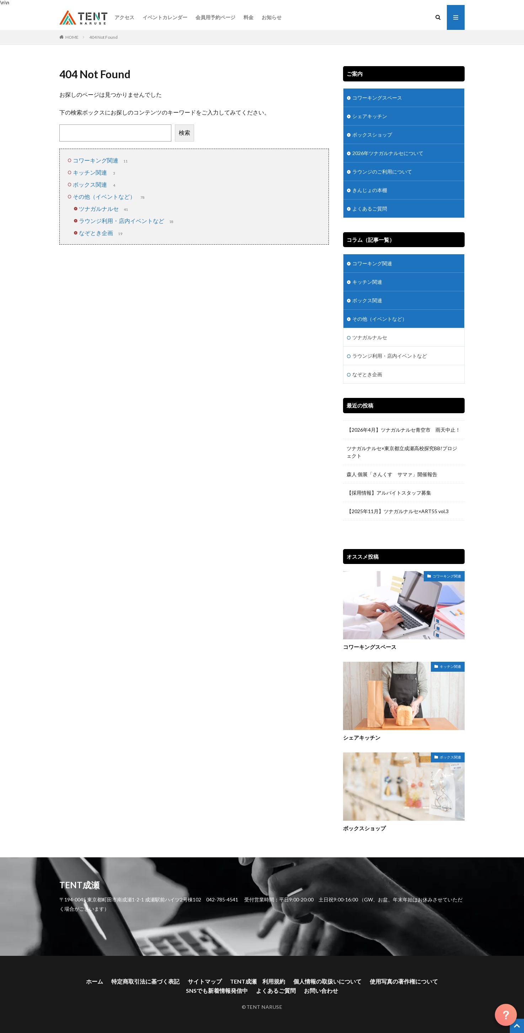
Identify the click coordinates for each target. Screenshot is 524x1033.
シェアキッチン (369, 116)
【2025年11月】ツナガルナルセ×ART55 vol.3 (400, 511)
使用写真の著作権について (404, 981)
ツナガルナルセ (104, 208)
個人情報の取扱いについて (327, 981)
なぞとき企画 (101, 232)
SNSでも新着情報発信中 (217, 990)
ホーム (94, 981)
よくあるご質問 (369, 209)
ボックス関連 (95, 184)
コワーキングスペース (377, 98)
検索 (184, 132)
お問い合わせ (321, 990)
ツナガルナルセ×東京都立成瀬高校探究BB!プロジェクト (402, 452)
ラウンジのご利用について (382, 172)
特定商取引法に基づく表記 (145, 981)
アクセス (124, 17)
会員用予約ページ (215, 17)
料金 (248, 17)
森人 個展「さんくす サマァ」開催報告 (392, 474)
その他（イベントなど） (109, 196)
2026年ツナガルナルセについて (387, 153)
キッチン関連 (95, 172)
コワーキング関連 (101, 160)
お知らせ (272, 17)
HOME (72, 37)
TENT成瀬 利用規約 (257, 981)
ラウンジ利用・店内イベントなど (127, 220)
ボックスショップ (372, 135)
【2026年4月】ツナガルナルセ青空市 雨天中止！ (403, 430)
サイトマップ (205, 981)
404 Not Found (103, 37)
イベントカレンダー (165, 17)
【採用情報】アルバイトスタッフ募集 (389, 493)
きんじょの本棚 (369, 190)
